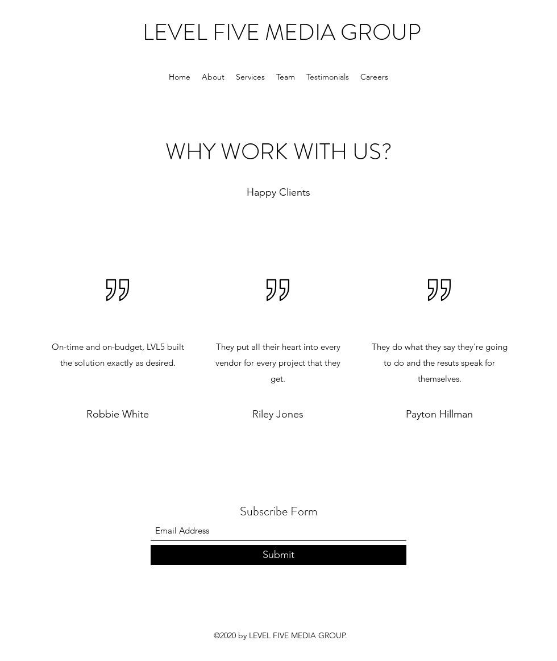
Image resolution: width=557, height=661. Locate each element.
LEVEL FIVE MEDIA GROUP (282, 32)
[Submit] (278, 555)
